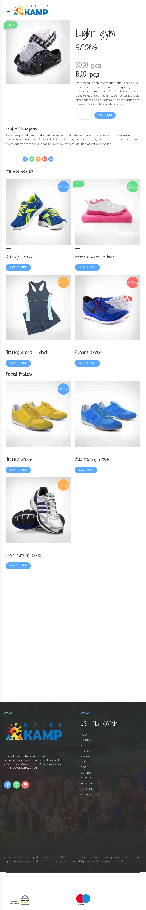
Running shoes (19, 256)
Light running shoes (24, 555)
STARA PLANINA (90, 795)
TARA (84, 735)
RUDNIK (85, 757)
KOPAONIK (87, 784)
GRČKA (85, 762)
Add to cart (105, 115)
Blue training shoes (92, 459)
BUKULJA (86, 746)
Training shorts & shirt (26, 352)
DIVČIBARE (87, 741)
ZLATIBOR (87, 773)
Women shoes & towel (95, 256)
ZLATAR (85, 751)
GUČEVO (86, 779)
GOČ (83, 768)
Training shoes (19, 459)
